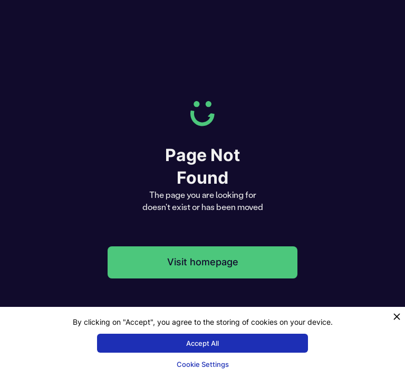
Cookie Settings (203, 364)
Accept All (202, 343)
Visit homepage (202, 261)
